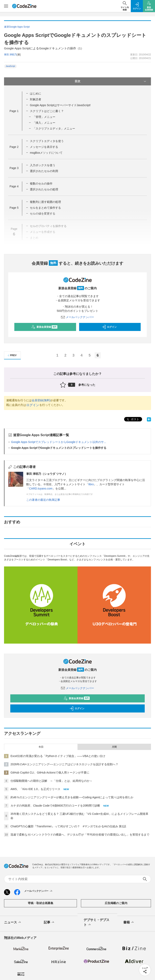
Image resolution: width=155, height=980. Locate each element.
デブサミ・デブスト (96, 922)
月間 (114, 747)
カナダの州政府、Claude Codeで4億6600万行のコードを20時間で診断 (55, 805)
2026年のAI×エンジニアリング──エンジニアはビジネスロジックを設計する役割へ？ (64, 764)
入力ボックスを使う (42, 165)
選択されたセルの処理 (44, 189)
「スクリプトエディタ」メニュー (54, 128)
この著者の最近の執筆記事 (43, 499)
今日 (41, 747)
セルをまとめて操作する (45, 207)
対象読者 (35, 99)
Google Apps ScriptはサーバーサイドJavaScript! (60, 105)
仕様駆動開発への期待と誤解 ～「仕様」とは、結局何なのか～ (51, 780)
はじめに (35, 93)
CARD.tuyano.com (40, 488)
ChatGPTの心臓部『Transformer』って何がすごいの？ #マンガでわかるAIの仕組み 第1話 (68, 826)
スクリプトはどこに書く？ (47, 111)
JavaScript (10, 66)
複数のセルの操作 (41, 183)
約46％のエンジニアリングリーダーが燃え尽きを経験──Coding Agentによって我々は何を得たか (71, 797)
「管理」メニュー (44, 116)
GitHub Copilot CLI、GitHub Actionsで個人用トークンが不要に (49, 772)
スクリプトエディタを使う (47, 141)
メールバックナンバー (77, 317)
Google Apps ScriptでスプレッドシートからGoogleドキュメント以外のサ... (58, 442)
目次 (111, 81)
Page (13, 111)
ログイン (109, 327)
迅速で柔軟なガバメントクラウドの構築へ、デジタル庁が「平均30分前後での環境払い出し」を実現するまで (79, 834)
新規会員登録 (44, 327)
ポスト (132, 419)
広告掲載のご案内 (116, 903)
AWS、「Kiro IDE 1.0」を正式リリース (35, 789)
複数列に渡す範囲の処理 (45, 201)
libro (91, 484)
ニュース (13, 922)
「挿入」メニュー (44, 122)
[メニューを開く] (6, 6)
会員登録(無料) (41, 400)
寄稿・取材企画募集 (40, 903)
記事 (49, 922)
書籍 (128, 922)
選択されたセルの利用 (44, 171)
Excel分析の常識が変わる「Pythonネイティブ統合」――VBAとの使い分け (57, 756)
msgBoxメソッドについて (46, 152)
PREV (12, 355)
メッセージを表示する (44, 146)
